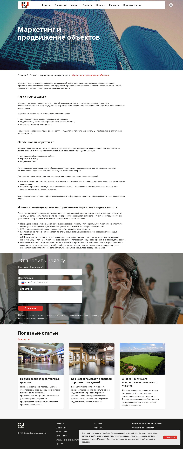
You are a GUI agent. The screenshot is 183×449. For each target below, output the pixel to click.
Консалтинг (61, 432)
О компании (60, 5)
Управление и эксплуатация (54, 75)
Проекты (87, 5)
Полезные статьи (132, 5)
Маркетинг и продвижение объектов (90, 75)
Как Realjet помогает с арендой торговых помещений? (91, 380)
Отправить (31, 308)
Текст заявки (25, 289)
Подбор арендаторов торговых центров (40, 380)
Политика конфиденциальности (147, 424)
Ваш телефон (25, 278)
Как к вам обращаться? (30, 267)
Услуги (74, 5)
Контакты (114, 5)
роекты (60, 444)
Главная (46, 5)
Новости (100, 5)
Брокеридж (61, 436)
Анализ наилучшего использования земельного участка (139, 382)
